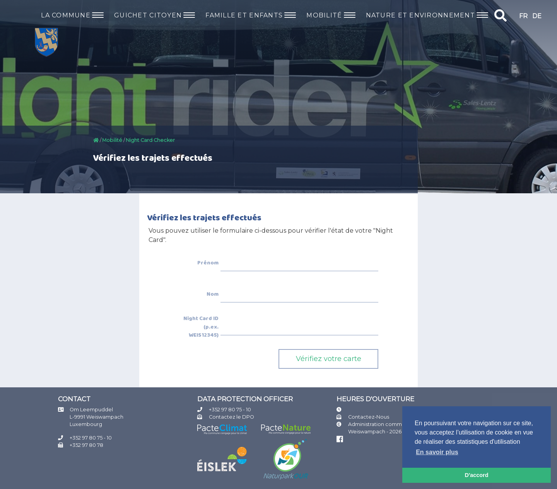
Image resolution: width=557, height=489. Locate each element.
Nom (213, 294)
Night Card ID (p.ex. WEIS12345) (201, 327)
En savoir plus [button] (437, 452)
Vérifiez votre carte (328, 358)
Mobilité (112, 140)
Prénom (208, 263)
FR (523, 16)
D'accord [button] (476, 475)
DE (537, 16)
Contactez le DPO (231, 417)
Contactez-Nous (368, 417)
